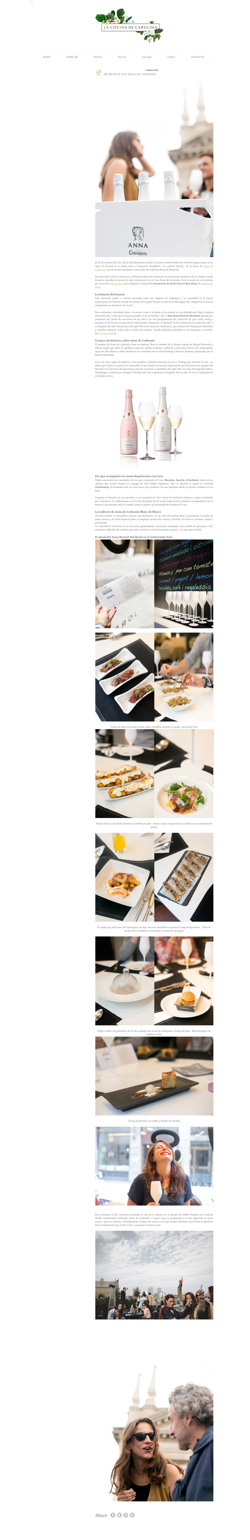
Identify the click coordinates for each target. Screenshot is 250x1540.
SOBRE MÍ (72, 57)
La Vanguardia (107, 333)
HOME (46, 57)
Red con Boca (116, 283)
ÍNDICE (98, 57)
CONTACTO (197, 57)
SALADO (147, 57)
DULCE (122, 57)
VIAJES (171, 57)
